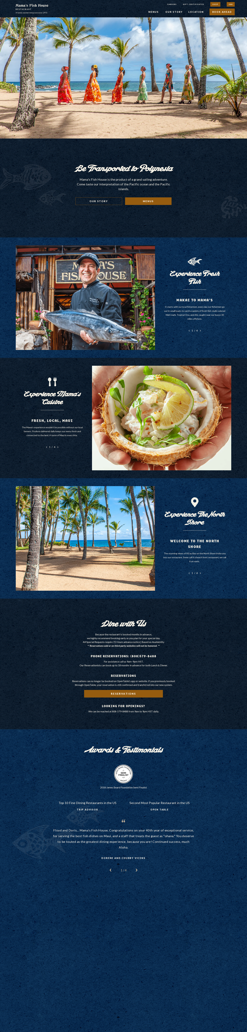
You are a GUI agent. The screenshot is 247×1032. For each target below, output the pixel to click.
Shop (215, 4)
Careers (172, 4)
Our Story (174, 12)
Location (196, 12)
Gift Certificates (193, 4)
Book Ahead (222, 12)
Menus (153, 12)
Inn (231, 4)
